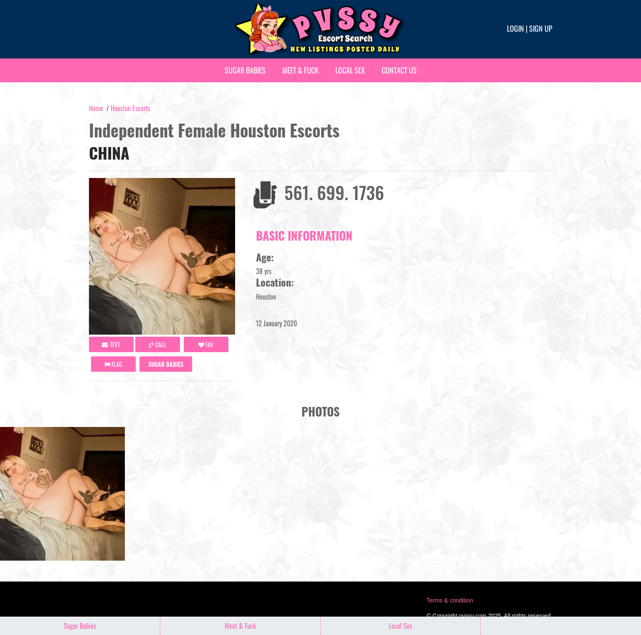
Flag (113, 364)
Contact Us (399, 70)
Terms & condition (449, 600)
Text (111, 344)
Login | (517, 28)
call (157, 344)
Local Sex (350, 70)
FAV (205, 344)
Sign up (540, 28)
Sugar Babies (245, 70)
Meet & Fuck (300, 70)
